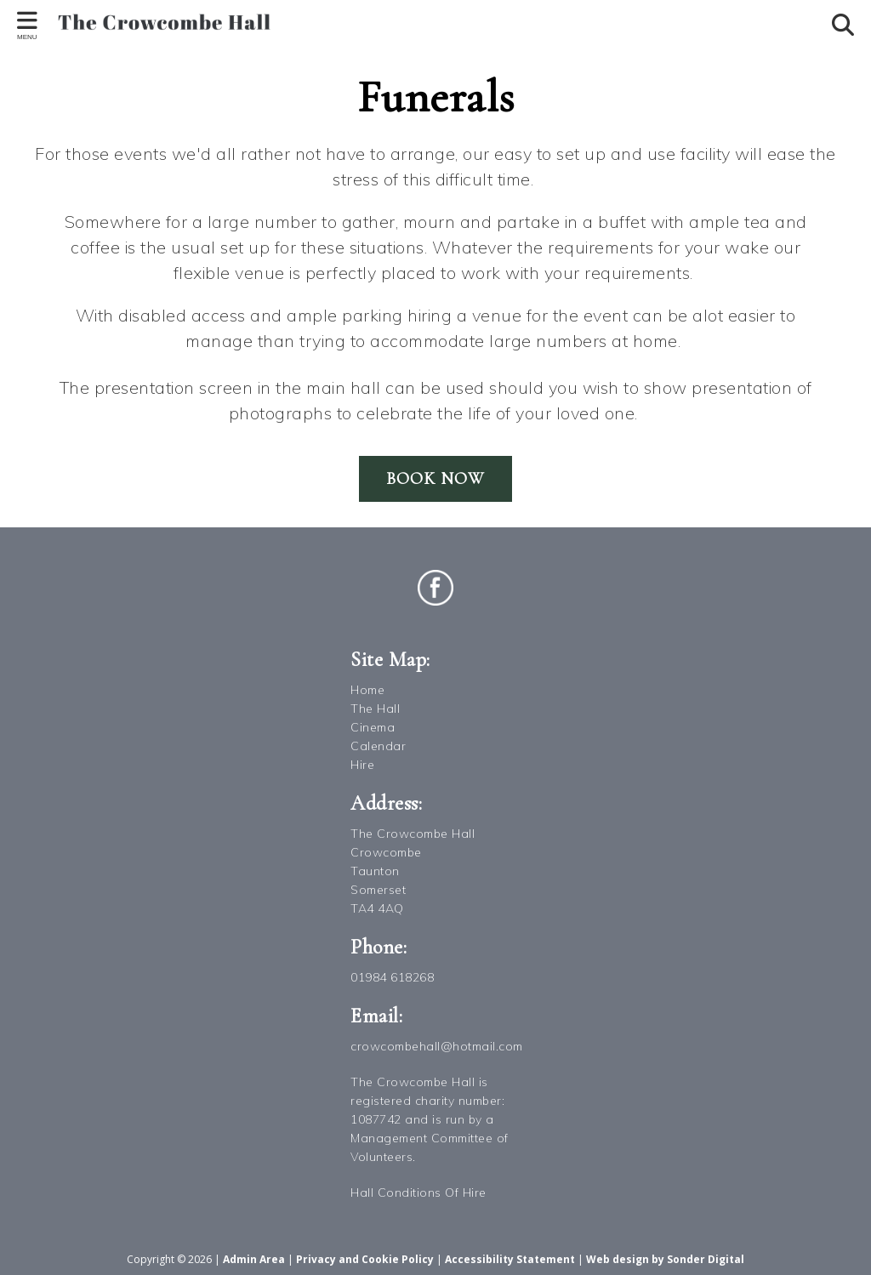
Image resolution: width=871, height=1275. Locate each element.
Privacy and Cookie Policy (365, 1259)
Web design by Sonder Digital (665, 1259)
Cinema (372, 727)
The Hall (375, 708)
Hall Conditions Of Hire (418, 1192)
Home (367, 689)
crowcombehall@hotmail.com (436, 1046)
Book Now (435, 479)
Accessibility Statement (510, 1259)
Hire (362, 764)
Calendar (378, 746)
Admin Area (254, 1259)
